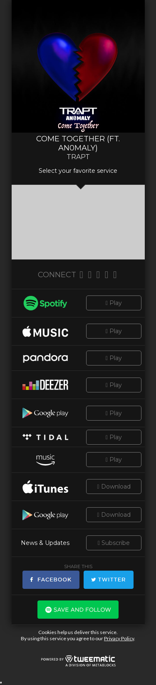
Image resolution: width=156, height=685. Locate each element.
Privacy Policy (119, 638)
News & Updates (45, 543)
